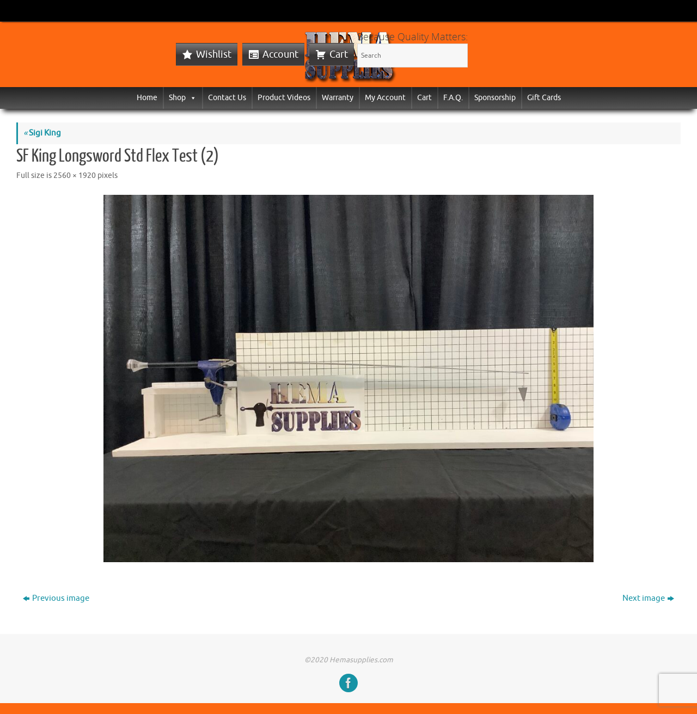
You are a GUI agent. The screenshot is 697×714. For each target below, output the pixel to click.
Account (280, 54)
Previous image (56, 598)
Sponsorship (495, 97)
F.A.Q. (453, 97)
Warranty (337, 97)
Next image (648, 598)
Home (147, 97)
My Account (385, 97)
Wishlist (213, 54)
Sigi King (42, 133)
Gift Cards (544, 97)
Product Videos (284, 97)
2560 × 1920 (74, 175)
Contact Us (227, 97)
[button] (191, 97)
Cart (338, 54)
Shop (183, 97)
